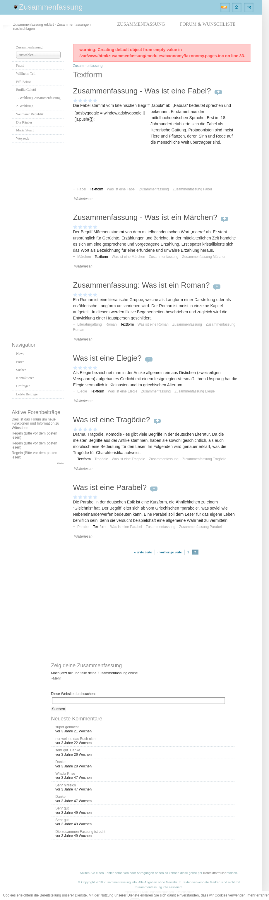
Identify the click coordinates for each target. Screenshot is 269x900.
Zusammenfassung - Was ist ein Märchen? (145, 217)
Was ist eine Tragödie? (111, 419)
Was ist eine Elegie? (107, 358)
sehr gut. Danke (67, 750)
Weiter (60, 463)
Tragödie (101, 459)
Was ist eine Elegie (123, 391)
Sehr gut (61, 808)
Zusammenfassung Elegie (194, 391)
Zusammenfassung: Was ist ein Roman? (141, 285)
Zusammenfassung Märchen (204, 257)
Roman (110, 324)
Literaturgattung (89, 324)
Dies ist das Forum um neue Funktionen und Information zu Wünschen (35, 423)
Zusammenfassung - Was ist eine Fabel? (142, 90)
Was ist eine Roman (153, 324)
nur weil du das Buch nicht (75, 739)
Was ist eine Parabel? (110, 487)
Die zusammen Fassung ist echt (80, 832)
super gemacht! (67, 727)
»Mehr (56, 678)
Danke (60, 762)
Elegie (82, 391)
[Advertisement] (38, 240)
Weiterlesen (83, 199)
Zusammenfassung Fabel (192, 189)
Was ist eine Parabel (126, 527)
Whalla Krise (65, 774)
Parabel (83, 527)
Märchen (84, 257)
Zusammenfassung (51, 7)
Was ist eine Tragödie (128, 459)
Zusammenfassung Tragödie (204, 459)
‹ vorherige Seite (169, 552)
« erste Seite (143, 552)
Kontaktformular (214, 873)
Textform (101, 257)
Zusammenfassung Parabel (200, 527)
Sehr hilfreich (65, 785)
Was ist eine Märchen (128, 257)
